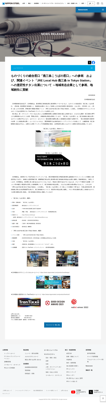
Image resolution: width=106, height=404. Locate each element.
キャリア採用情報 (92, 356)
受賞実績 (27, 370)
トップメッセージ (9, 353)
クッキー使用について (52, 390)
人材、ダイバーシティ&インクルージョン (53, 368)
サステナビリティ (49, 354)
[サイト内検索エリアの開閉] (102, 3)
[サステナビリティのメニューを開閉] (60, 3)
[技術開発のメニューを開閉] (37, 3)
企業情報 (5, 350)
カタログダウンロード (31, 356)
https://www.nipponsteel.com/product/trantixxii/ (56, 294)
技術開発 (26, 364)
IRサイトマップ (71, 372)
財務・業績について (72, 356)
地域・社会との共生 (52, 372)
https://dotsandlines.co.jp (41, 217)
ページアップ (103, 398)
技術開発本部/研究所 (31, 367)
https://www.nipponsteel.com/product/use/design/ (54, 272)
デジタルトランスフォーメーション (12, 357)
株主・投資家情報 (70, 350)
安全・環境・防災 (51, 357)
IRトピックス (70, 369)
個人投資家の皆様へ (72, 366)
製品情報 (26, 350)
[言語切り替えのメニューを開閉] (91, 3)
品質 (47, 361)
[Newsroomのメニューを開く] (91, 9)
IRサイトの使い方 (71, 381)
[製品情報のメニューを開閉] (30, 3)
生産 (47, 364)
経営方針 (69, 353)
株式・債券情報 (71, 362)
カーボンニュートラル (51, 350)
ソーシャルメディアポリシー (22, 390)
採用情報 (88, 350)
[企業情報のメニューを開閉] (24, 3)
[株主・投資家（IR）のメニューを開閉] (73, 3)
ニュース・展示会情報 (31, 353)
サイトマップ (6, 393)
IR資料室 (69, 359)
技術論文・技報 (29, 373)
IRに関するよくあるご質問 (74, 378)
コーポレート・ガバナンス (12, 364)
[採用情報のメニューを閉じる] (83, 3)
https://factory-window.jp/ (28, 215)
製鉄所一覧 (89, 370)
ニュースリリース (18, 68)
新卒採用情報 (91, 353)
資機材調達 (7, 361)
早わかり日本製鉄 (9, 368)
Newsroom (89, 366)
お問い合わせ (64, 390)
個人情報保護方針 (38, 390)
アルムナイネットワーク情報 (95, 360)
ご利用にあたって (7, 390)
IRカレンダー (70, 375)
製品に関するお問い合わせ (33, 359)
